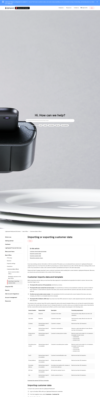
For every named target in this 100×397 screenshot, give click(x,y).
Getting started (9, 240)
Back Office (25, 231)
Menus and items (9, 251)
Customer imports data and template (38, 251)
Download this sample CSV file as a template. (38, 380)
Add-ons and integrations (12, 293)
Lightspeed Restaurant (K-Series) (12, 231)
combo (45, 125)
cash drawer (51, 125)
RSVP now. (10, 3)
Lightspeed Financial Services (13, 248)
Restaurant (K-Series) (22, 8)
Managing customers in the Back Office (14, 277)
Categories (61, 7)
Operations (9, 266)
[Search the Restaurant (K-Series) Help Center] (50, 120)
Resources (69, 7)
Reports (7, 290)
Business (8, 260)
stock (40, 125)
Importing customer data (35, 253)
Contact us (76, 7)
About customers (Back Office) (13, 272)
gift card (57, 125)
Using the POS (9, 286)
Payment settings (10, 263)
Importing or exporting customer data (13, 282)
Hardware (7, 244)
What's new (8, 237)
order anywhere (64, 125)
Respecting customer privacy (36, 258)
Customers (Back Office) (35, 231)
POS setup (9, 257)
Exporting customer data (35, 255)
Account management (11, 297)
